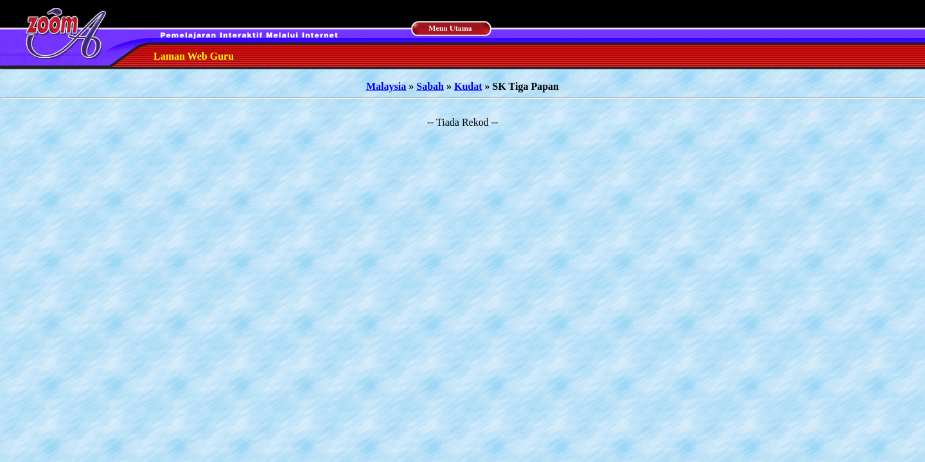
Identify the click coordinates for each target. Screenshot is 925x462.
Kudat (468, 86)
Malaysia (386, 86)
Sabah (430, 86)
